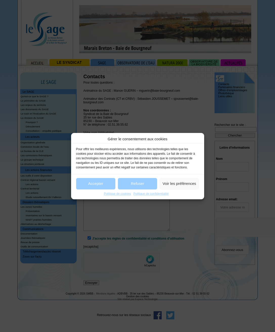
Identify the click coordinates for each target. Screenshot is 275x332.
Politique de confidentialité (150, 194)
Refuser (137, 183)
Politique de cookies (117, 194)
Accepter (95, 183)
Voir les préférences (179, 183)
